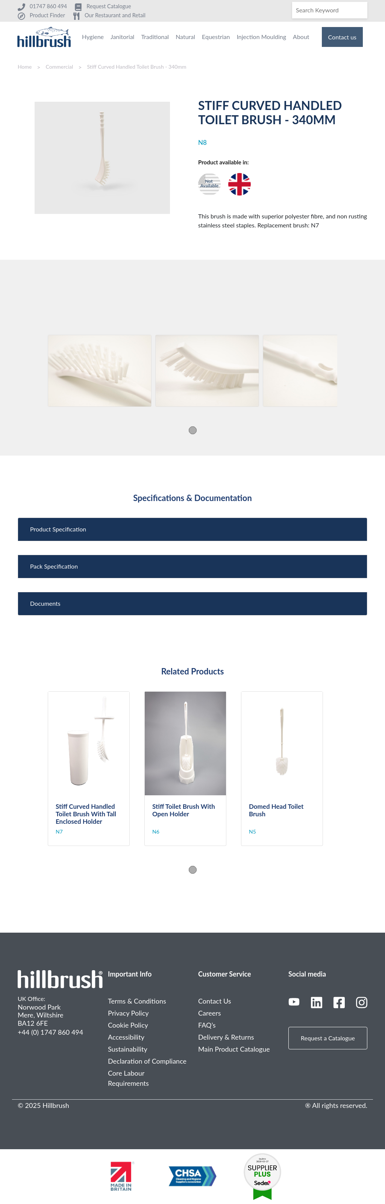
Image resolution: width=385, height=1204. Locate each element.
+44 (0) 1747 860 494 (50, 1032)
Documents (45, 603)
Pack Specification (54, 566)
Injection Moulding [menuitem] (261, 36)
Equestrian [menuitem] (216, 36)
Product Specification (58, 529)
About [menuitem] (301, 36)
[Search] (329, 10)
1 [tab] (192, 430)
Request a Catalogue (328, 1037)
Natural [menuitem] (185, 36)
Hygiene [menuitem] (93, 36)
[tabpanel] (100, 371)
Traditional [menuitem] (155, 36)
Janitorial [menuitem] (122, 36)
